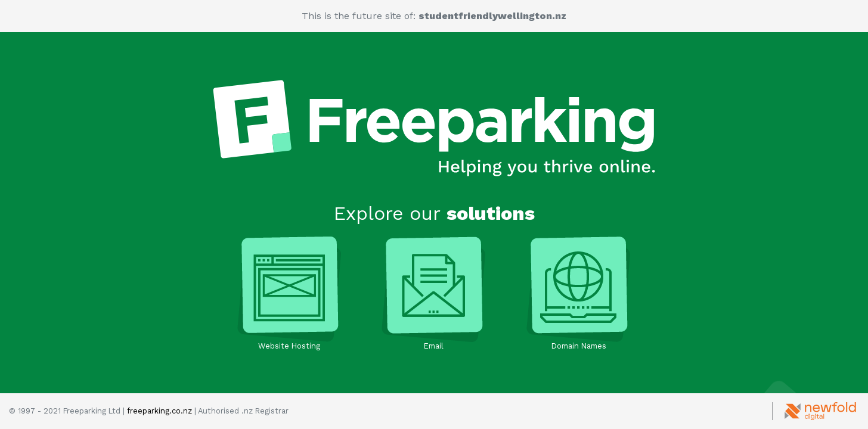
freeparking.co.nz (159, 410)
